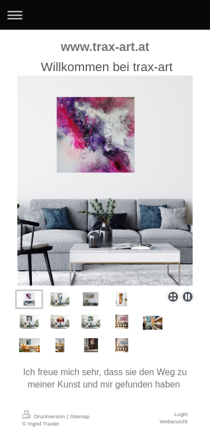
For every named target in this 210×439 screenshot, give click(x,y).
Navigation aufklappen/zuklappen (105, 15)
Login (181, 414)
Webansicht (174, 421)
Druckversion (44, 416)
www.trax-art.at (104, 47)
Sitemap (79, 416)
